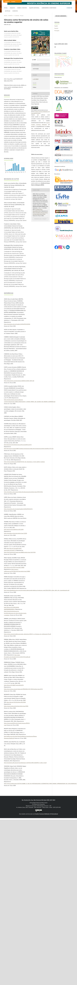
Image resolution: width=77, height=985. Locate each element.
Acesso (13, 1)
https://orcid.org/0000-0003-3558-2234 (11, 73)
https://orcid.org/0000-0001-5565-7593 (11, 55)
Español (56, 28)
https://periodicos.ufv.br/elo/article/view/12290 (15, 533)
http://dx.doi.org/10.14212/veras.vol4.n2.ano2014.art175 (17, 444)
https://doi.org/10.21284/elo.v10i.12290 (13, 529)
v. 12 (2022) (16, 15)
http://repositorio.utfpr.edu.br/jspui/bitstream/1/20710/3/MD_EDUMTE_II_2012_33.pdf (25, 762)
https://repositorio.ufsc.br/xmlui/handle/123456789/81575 (18, 509)
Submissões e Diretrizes (49, 7)
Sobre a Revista (22, 7)
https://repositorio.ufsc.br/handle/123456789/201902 (17, 324)
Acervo (10, 15)
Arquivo (12, 7)
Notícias (7, 11)
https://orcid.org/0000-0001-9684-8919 (11, 46)
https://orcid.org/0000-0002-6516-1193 (11, 37)
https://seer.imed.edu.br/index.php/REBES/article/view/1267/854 (20, 552)
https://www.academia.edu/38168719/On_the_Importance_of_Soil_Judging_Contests (24, 461)
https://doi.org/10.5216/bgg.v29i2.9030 (16, 702)
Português (56, 30)
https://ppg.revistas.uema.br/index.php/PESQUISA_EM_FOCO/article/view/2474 (23, 689)
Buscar (69, 7)
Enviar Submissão (60, 16)
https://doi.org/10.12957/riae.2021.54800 (14, 567)
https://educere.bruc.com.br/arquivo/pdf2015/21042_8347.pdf (19, 380)
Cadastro (7, 1)
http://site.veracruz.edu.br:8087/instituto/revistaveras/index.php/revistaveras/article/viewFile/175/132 (28, 448)
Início (5, 15)
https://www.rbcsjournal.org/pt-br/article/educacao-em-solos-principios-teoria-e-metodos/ (15, 613)
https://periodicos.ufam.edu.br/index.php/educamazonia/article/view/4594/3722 (23, 491)
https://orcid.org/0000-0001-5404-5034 (11, 64)
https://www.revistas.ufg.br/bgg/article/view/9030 (16, 706)
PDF (34, 59)
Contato (15, 11)
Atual (6, 7)
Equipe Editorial (34, 7)
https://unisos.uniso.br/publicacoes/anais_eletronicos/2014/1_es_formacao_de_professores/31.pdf (27, 634)
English (56, 26)
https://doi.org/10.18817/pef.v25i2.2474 (14, 685)
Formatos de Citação (40, 218)
